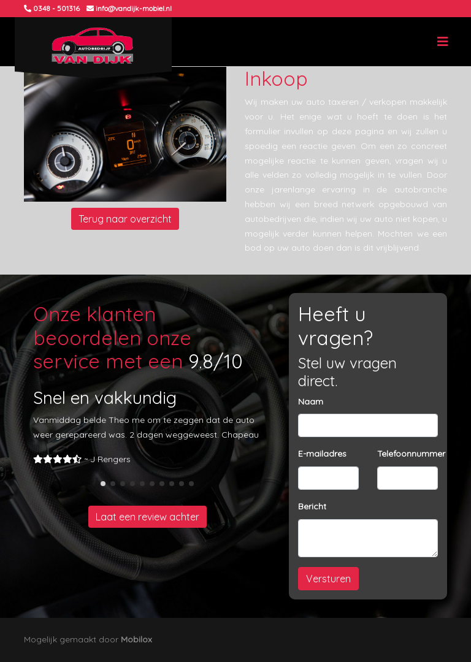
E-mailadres (322, 453)
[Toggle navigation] (442, 41)
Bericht (312, 506)
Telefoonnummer (411, 453)
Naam (310, 401)
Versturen (328, 579)
